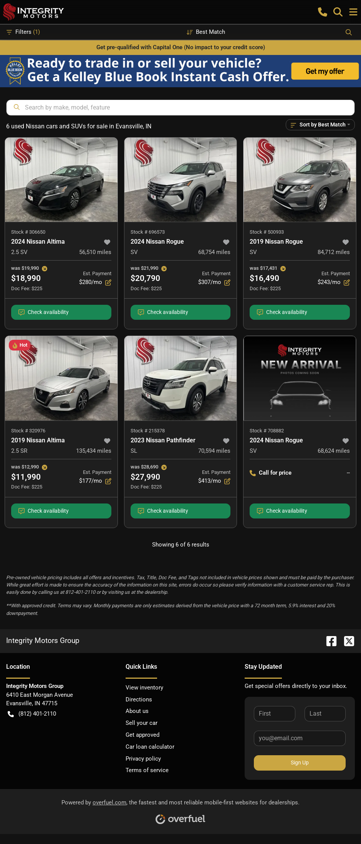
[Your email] (300, 738)
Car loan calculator (150, 746)
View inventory (144, 687)
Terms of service (147, 770)
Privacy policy (143, 758)
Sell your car (141, 722)
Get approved (142, 734)
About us (137, 711)
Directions (139, 699)
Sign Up (300, 762)
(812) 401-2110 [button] (32, 713)
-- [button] (348, 472)
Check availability (43, 312)
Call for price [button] (270, 473)
